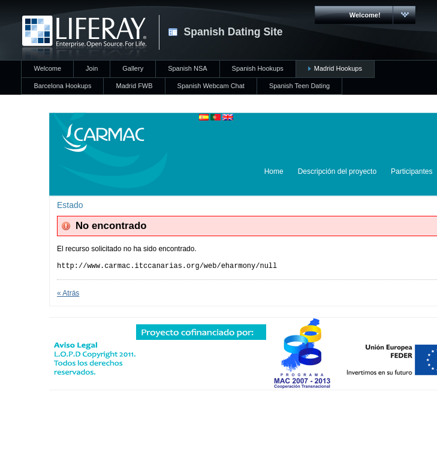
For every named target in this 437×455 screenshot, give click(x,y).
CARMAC (84, 38)
